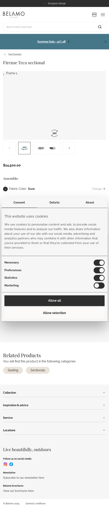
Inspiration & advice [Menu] (54, 405)
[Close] (105, 42)
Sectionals (12, 54)
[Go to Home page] (14, 14)
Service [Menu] (54, 418)
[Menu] (103, 15)
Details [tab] (54, 202)
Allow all (54, 300)
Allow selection (54, 313)
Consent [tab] (19, 202)
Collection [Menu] (54, 393)
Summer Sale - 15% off (51, 41)
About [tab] (90, 202)
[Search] (99, 26)
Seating (13, 370)
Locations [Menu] (54, 430)
